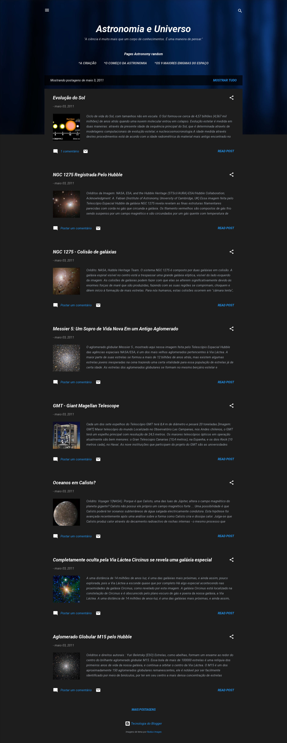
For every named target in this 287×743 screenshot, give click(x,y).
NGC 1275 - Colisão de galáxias (84, 252)
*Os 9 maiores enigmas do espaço (181, 63)
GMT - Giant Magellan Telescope (86, 405)
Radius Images (154, 732)
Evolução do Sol (69, 97)
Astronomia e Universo (143, 28)
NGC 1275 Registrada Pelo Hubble (88, 174)
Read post (226, 151)
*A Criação (87, 63)
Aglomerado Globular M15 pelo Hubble (92, 636)
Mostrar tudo (225, 80)
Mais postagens (144, 709)
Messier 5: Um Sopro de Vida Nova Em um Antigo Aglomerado (115, 328)
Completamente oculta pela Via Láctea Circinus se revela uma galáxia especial (132, 559)
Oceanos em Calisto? (74, 482)
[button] (231, 98)
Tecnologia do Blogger (143, 723)
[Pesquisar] (240, 11)
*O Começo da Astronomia (125, 63)
